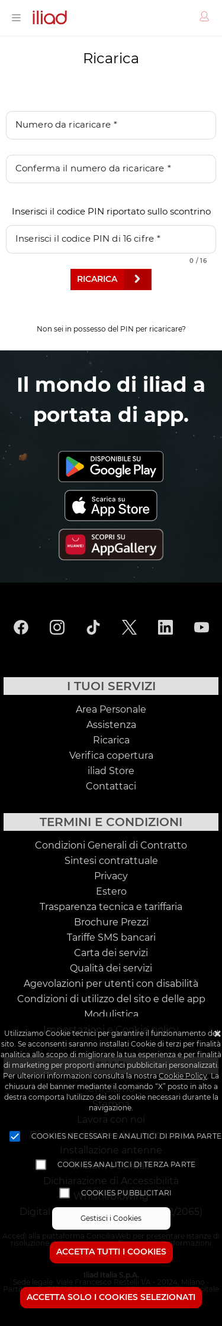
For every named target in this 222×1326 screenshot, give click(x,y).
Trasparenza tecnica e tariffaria (111, 907)
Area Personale (111, 709)
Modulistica (111, 1014)
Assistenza (111, 725)
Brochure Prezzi (111, 922)
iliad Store (111, 771)
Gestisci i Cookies (111, 1218)
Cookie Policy (183, 1076)
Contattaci (111, 786)
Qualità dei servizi (111, 968)
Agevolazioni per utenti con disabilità (111, 984)
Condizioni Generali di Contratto (111, 845)
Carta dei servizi (111, 953)
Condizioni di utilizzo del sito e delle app (111, 999)
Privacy (111, 876)
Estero (111, 891)
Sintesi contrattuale (111, 861)
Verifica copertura (111, 755)
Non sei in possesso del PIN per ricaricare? (111, 329)
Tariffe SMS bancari (111, 937)
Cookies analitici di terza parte (126, 1164)
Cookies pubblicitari (126, 1193)
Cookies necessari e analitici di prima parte (126, 1136)
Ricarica (111, 740)
